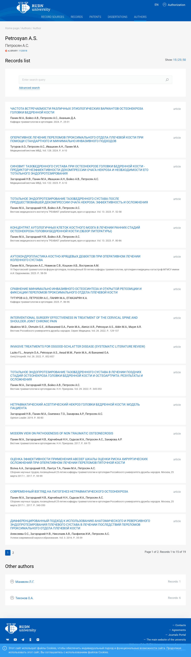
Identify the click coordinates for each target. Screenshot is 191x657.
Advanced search (29, 94)
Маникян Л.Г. (24, 588)
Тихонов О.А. (24, 604)
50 (184, 65)
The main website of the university (166, 639)
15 (174, 65)
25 (179, 65)
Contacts (180, 625)
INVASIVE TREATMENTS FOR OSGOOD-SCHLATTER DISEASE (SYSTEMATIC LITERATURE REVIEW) (77, 352)
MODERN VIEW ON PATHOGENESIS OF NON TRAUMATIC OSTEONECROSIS (61, 439)
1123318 (23, 56)
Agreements (179, 630)
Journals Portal (177, 634)
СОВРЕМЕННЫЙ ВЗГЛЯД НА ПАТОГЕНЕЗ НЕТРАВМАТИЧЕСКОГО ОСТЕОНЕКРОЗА (69, 497)
